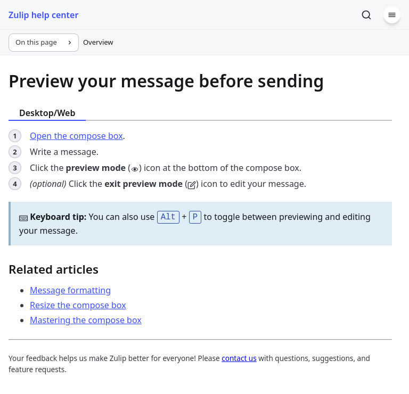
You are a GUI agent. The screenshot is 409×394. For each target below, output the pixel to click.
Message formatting (70, 289)
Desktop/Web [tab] (47, 113)
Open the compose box (76, 136)
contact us (239, 357)
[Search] (366, 15)
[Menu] (391, 14)
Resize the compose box (78, 304)
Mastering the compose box (86, 319)
